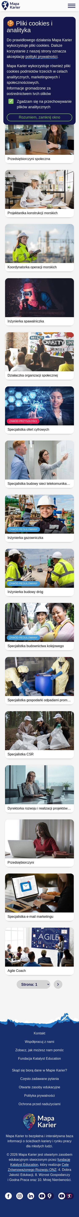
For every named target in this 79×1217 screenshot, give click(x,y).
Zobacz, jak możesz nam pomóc (39, 1050)
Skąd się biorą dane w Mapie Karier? (39, 1070)
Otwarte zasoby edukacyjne (39, 1087)
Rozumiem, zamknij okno (39, 117)
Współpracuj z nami (39, 1041)
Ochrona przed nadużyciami (39, 1104)
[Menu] (71, 5)
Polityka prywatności (39, 1095)
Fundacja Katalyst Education (39, 1058)
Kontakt (39, 1033)
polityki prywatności (41, 57)
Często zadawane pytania (39, 1079)
